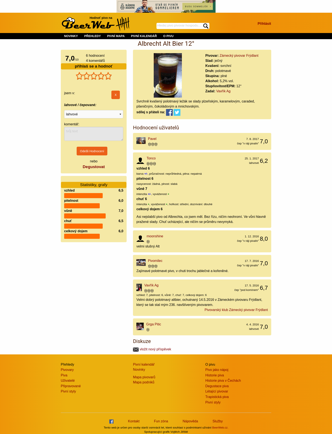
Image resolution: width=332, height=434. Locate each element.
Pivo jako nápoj (216, 370)
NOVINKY (71, 36)
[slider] (94, 76)
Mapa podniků (143, 382)
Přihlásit (264, 23)
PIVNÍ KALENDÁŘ (144, 36)
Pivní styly (68, 391)
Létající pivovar (216, 391)
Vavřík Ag (223, 91)
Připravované (71, 386)
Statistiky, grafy (93, 182)
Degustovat (94, 166)
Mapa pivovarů (144, 377)
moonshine (155, 236)
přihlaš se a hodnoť (94, 66)
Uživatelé (68, 380)
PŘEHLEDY (92, 36)
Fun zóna (161, 421)
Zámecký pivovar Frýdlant (239, 55)
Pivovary (67, 370)
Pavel (152, 139)
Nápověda (190, 421)
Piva (64, 375)
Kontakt (134, 421)
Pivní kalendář (143, 364)
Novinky (139, 369)
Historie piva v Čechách (223, 380)
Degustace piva (217, 386)
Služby (218, 421)
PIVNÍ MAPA (116, 36)
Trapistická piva (217, 397)
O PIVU (168, 36)
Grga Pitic (153, 324)
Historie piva (214, 375)
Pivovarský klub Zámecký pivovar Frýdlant (236, 310)
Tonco (151, 158)
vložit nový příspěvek (152, 349)
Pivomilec (155, 261)
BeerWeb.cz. (220, 427)
